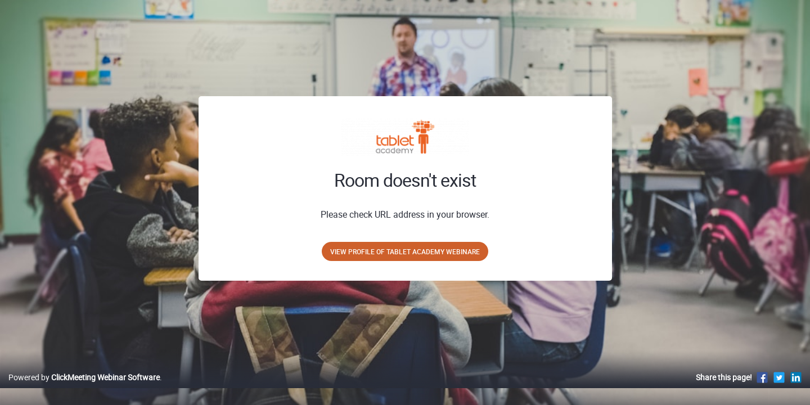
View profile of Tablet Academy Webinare (405, 251)
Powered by (84, 389)
